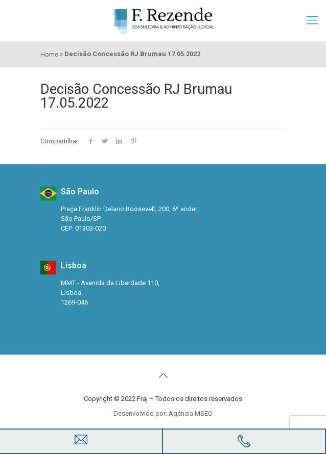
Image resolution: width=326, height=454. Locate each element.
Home (49, 54)
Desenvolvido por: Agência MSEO (163, 413)
